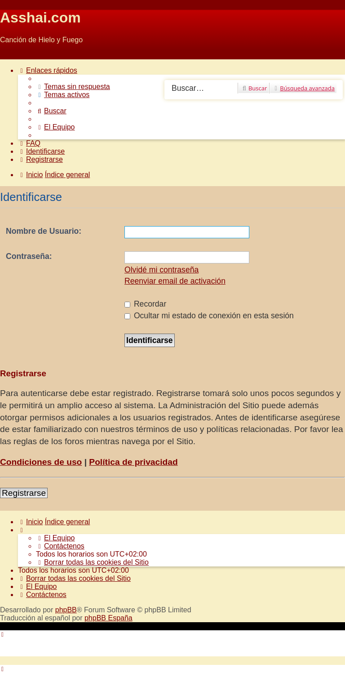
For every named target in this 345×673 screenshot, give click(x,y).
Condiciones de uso (41, 462)
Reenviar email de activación (175, 280)
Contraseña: (29, 256)
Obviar (10, 55)
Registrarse (24, 493)
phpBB (66, 610)
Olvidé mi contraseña (161, 269)
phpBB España (108, 618)
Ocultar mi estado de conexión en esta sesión (209, 315)
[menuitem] (73, 86)
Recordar (145, 303)
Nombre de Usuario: (43, 231)
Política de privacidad (133, 462)
